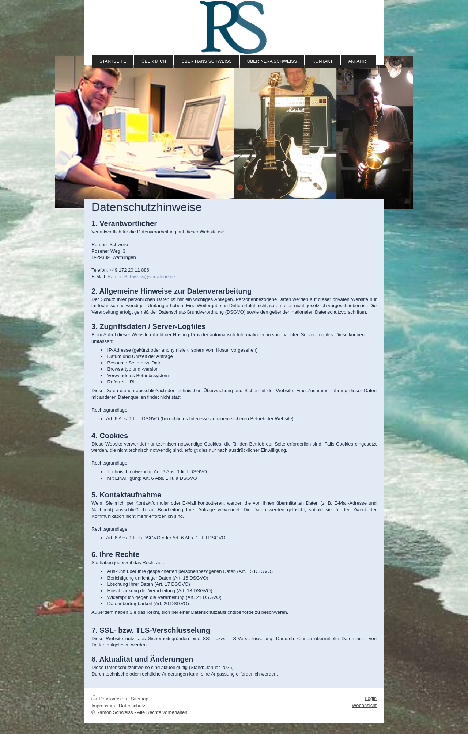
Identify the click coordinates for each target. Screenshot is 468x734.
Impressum (103, 705)
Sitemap (139, 698)
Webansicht (364, 705)
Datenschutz (132, 705)
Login (371, 698)
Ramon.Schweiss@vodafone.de (141, 276)
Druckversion (109, 698)
